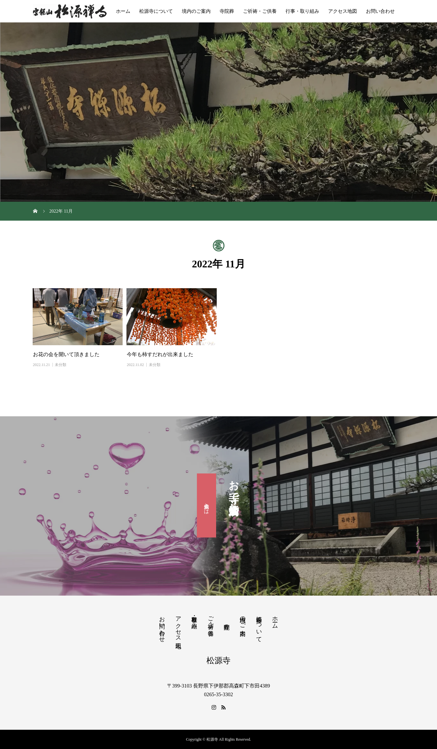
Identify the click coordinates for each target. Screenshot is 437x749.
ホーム (123, 11)
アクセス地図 (342, 11)
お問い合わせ (380, 11)
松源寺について (156, 11)
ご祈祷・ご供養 (260, 11)
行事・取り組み (302, 11)
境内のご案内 (196, 11)
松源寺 (218, 660)
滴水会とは (206, 505)
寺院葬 (227, 11)
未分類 (60, 364)
